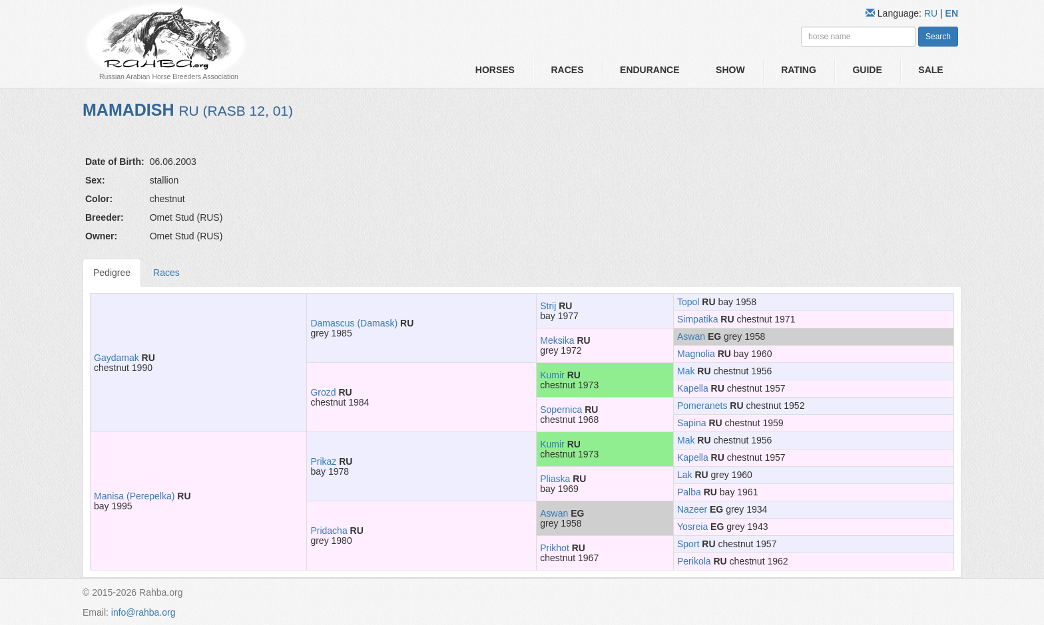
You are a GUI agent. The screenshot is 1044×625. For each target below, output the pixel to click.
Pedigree (111, 272)
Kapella (692, 388)
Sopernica (561, 409)
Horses (495, 69)
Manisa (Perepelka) (134, 496)
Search (938, 36)
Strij (548, 306)
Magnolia (696, 353)
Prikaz (323, 461)
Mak (685, 371)
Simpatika (697, 319)
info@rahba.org (143, 612)
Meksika (557, 340)
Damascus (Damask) (353, 323)
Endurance (649, 69)
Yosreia (692, 526)
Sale (930, 69)
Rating (798, 69)
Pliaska (555, 478)
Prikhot (554, 548)
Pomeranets (702, 405)
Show (730, 69)
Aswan (691, 336)
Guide (867, 69)
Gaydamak (116, 357)
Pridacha (328, 530)
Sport (688, 544)
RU (932, 13)
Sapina (691, 423)
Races (567, 69)
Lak (684, 474)
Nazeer (692, 509)
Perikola (694, 561)
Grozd (323, 392)
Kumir (552, 375)
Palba (689, 492)
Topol (688, 302)
